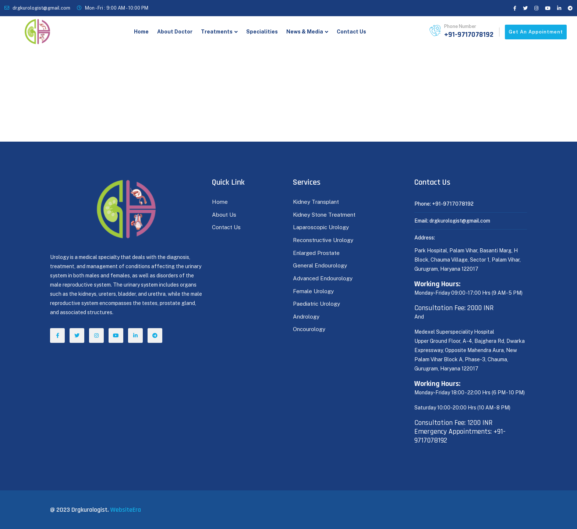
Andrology (306, 316)
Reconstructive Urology (323, 240)
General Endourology (320, 265)
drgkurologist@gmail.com (41, 8)
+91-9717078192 (468, 34)
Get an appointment (536, 32)
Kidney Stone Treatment (324, 215)
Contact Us (351, 32)
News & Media (304, 32)
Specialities (262, 32)
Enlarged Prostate (317, 253)
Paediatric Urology (316, 304)
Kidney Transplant (316, 202)
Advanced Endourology (323, 278)
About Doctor (174, 32)
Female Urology (313, 291)
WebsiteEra (125, 509)
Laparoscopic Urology (321, 227)
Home (141, 32)
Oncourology (309, 329)
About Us (224, 215)
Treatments (217, 32)
